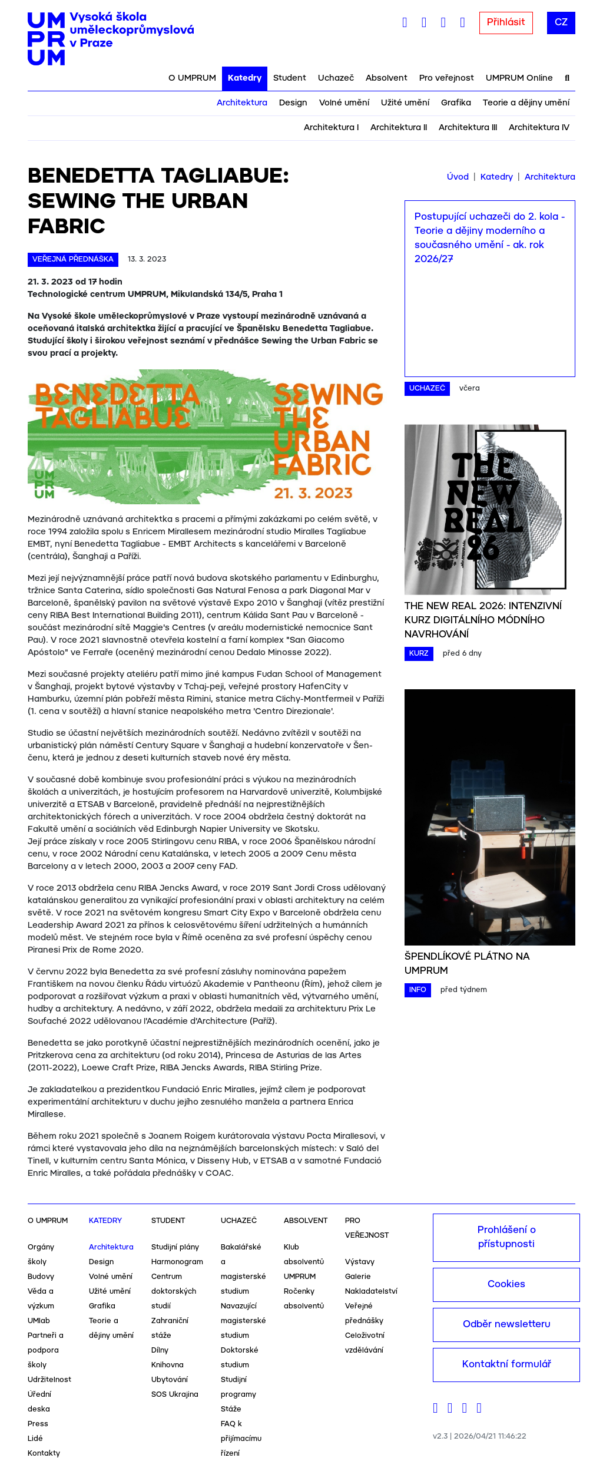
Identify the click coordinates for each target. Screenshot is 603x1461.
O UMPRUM (192, 78)
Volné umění (344, 103)
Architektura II (398, 128)
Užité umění (405, 103)
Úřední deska (39, 1402)
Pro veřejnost (446, 78)
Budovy (41, 1277)
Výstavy (360, 1262)
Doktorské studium (240, 1358)
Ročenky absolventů (304, 1299)
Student (289, 78)
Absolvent (386, 78)
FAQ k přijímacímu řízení (241, 1439)
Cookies (506, 1284)
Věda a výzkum (41, 1299)
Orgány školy (41, 1254)
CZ (561, 22)
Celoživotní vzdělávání (365, 1343)
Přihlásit (506, 22)
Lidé (35, 1439)
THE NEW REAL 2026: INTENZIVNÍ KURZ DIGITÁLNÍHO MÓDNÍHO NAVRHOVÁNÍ (483, 620)
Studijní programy (238, 1387)
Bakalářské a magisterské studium (243, 1269)
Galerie (358, 1277)
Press (38, 1424)
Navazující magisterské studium (243, 1321)
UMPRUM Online (519, 78)
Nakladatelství (371, 1291)
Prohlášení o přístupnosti (507, 1237)
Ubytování (169, 1380)
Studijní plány (175, 1247)
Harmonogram (177, 1262)
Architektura (242, 103)
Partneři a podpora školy (46, 1351)
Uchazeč (336, 78)
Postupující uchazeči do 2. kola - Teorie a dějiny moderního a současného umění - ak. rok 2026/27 (490, 238)
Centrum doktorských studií (173, 1292)
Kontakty (44, 1453)
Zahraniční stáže (169, 1328)
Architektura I (331, 128)
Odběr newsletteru (507, 1324)
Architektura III (468, 128)
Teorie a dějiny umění (526, 103)
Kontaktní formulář (506, 1364)
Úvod (458, 177)
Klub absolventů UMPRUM (304, 1262)
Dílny (159, 1350)
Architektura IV (539, 128)
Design (293, 103)
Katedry (244, 78)
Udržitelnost (49, 1380)
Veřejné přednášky (364, 1313)
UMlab (39, 1321)
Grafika (456, 103)
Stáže (231, 1409)
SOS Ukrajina (174, 1394)
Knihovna (167, 1365)
